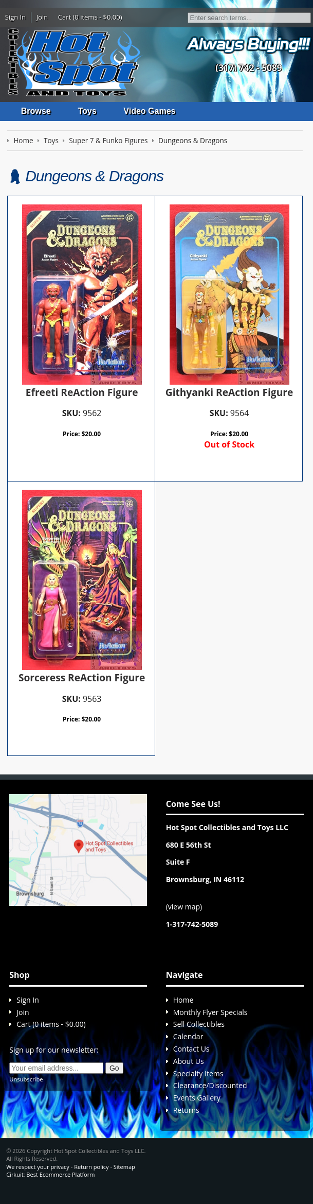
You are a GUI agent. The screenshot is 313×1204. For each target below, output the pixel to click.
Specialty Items (198, 1082)
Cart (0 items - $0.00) (90, 17)
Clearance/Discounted (210, 1093)
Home (183, 1008)
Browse (36, 111)
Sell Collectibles (199, 1032)
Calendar (188, 1045)
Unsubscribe (26, 1087)
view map (184, 915)
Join (42, 17)
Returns (186, 1118)
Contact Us (191, 1057)
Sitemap (124, 1175)
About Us (188, 1069)
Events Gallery (196, 1106)
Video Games (149, 111)
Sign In (15, 17)
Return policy (91, 1175)
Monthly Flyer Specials (210, 1020)
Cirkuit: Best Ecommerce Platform (50, 1182)
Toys (87, 111)
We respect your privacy (37, 1175)
